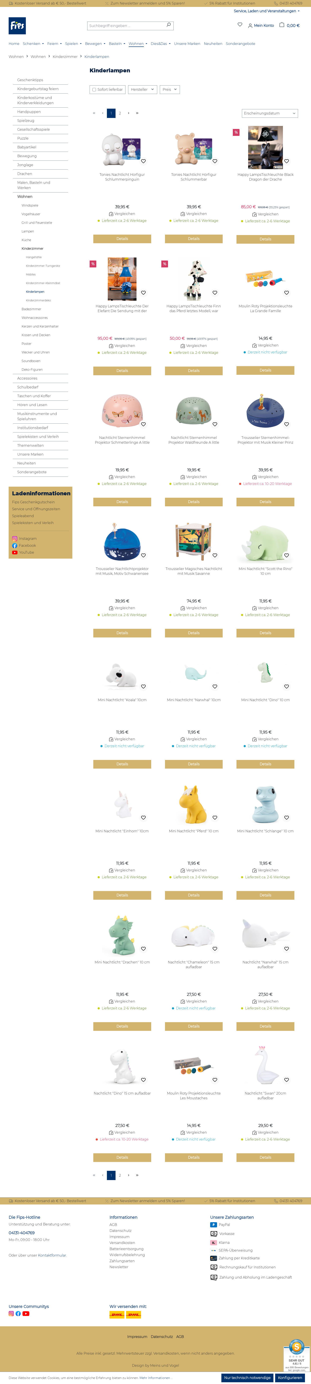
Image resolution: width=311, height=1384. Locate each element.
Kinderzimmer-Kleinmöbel (43, 283)
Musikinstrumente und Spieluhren (37, 416)
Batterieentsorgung (126, 1249)
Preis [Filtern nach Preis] (170, 89)
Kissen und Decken (36, 335)
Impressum (119, 1237)
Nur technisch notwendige (247, 1378)
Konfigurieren (290, 1378)
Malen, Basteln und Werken (33, 185)
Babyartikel (26, 147)
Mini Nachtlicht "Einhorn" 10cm (122, 831)
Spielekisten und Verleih (38, 437)
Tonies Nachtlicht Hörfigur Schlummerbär (193, 177)
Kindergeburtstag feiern (38, 89)
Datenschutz (120, 1231)
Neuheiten (26, 463)
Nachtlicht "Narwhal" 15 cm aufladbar (266, 964)
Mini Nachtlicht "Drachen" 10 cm (122, 962)
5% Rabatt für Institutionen (229, 3)
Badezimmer (31, 309)
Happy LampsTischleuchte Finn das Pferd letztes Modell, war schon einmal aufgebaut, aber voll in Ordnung (194, 308)
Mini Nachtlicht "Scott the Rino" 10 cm (265, 571)
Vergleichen (122, 214)
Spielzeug (25, 121)
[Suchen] (168, 26)
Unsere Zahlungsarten (232, 1217)
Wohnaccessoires (35, 318)
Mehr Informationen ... (156, 1378)
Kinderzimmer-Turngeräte (43, 265)
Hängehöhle (34, 257)
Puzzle (23, 138)
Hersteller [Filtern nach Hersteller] (142, 89)
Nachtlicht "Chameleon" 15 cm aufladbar (194, 964)
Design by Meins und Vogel (155, 1365)
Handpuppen (29, 112)
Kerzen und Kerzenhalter (40, 326)
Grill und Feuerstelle (37, 223)
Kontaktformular (52, 1255)
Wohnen (24, 197)
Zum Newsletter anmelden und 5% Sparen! (145, 3)
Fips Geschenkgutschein (33, 502)
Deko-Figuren (32, 370)
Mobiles (31, 274)
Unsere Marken (30, 454)
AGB (113, 1225)
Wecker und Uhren (36, 352)
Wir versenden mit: (128, 1306)
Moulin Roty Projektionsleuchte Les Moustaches (194, 1095)
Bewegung (27, 156)
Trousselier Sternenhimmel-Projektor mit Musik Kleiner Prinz (265, 440)
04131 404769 (288, 3)
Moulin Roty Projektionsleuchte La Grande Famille (265, 308)
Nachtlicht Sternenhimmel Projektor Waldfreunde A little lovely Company (193, 440)
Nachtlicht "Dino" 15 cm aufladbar (122, 1093)
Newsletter (118, 1267)
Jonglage (25, 165)
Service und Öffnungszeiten (36, 509)
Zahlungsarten (122, 1261)
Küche (26, 240)
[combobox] (125, 26)
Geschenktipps (30, 80)
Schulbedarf (27, 387)
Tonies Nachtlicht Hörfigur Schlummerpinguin (122, 177)
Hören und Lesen (32, 405)
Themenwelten (30, 445)
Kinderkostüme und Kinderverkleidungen (35, 100)
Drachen (24, 174)
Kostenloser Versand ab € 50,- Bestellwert (47, 3)
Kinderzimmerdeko (38, 300)
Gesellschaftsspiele (33, 129)
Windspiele (30, 205)
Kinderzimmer (32, 249)
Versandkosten (122, 1243)
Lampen (28, 231)
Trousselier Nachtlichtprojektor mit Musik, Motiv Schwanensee (122, 571)
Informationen (123, 1217)
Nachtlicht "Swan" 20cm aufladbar (265, 1095)
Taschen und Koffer (34, 396)
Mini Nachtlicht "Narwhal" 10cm (194, 700)
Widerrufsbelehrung (127, 1255)
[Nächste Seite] (128, 113)
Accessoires (27, 378)
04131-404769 (22, 1233)
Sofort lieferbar (110, 89)
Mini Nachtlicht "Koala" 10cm (122, 700)
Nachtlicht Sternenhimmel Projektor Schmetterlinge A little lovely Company (122, 440)
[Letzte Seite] (137, 113)
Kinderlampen (35, 291)
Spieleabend (23, 516)
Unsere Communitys (29, 1306)
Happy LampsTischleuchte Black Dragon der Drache (266, 177)
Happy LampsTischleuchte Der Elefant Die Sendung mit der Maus (122, 308)
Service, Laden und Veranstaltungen (265, 11)
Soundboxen (31, 361)
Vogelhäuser (31, 214)
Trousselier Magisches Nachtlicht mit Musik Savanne (194, 571)
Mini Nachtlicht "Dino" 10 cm (265, 700)
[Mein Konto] (261, 25)
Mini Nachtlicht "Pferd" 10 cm (194, 831)
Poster (27, 344)
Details (122, 239)
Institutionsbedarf (32, 428)
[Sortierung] (270, 113)
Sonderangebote (32, 472)
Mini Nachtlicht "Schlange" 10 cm (265, 831)
